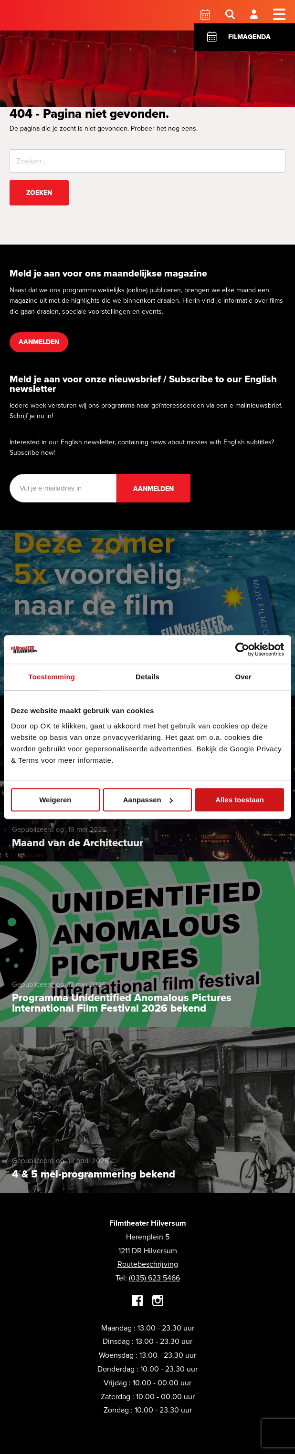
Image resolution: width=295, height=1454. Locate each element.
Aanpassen (148, 800)
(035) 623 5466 (154, 1277)
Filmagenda (249, 37)
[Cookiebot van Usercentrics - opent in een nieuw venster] (242, 649)
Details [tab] (147, 677)
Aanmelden (39, 342)
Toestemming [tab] (52, 677)
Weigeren (55, 800)
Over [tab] (243, 677)
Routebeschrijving (147, 1264)
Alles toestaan (239, 800)
